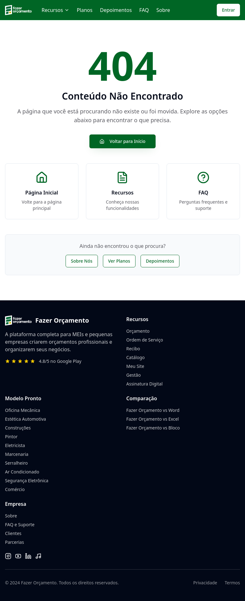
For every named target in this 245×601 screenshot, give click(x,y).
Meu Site (135, 366)
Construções (18, 428)
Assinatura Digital (144, 384)
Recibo (133, 349)
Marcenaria (16, 454)
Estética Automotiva (25, 419)
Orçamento (138, 331)
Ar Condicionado (22, 472)
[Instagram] (8, 556)
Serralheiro (16, 463)
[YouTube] (18, 556)
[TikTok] (38, 556)
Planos (85, 10)
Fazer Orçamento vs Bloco (153, 428)
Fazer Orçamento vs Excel (152, 419)
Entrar (228, 10)
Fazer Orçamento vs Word (153, 410)
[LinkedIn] (28, 556)
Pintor (11, 437)
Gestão (133, 375)
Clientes (13, 533)
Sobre (163, 10)
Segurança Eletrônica (26, 481)
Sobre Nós (81, 261)
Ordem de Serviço (144, 340)
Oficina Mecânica (22, 410)
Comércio (15, 489)
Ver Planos (119, 261)
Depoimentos (116, 10)
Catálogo (135, 357)
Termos (232, 583)
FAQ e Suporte (20, 524)
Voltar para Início (122, 141)
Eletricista (15, 445)
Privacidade (205, 583)
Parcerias (14, 542)
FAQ (144, 10)
